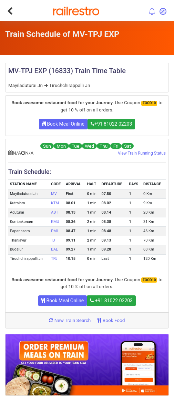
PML (55, 231)
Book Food (111, 320)
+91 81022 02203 (111, 124)
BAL (54, 249)
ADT (54, 212)
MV (54, 194)
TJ (53, 240)
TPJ (54, 258)
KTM (55, 203)
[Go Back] (10, 11)
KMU (55, 221)
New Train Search (70, 320)
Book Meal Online (63, 124)
